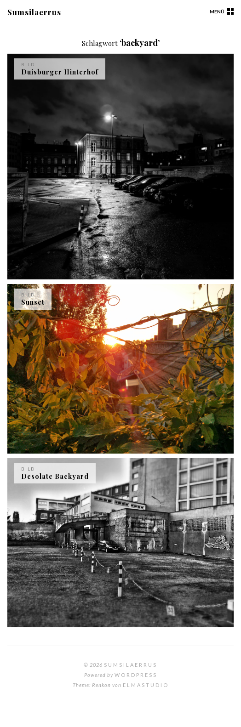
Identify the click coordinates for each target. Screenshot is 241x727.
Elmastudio (146, 685)
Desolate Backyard (55, 476)
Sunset (33, 302)
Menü (217, 11)
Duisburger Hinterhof (59, 72)
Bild (28, 64)
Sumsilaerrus (34, 12)
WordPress (136, 675)
